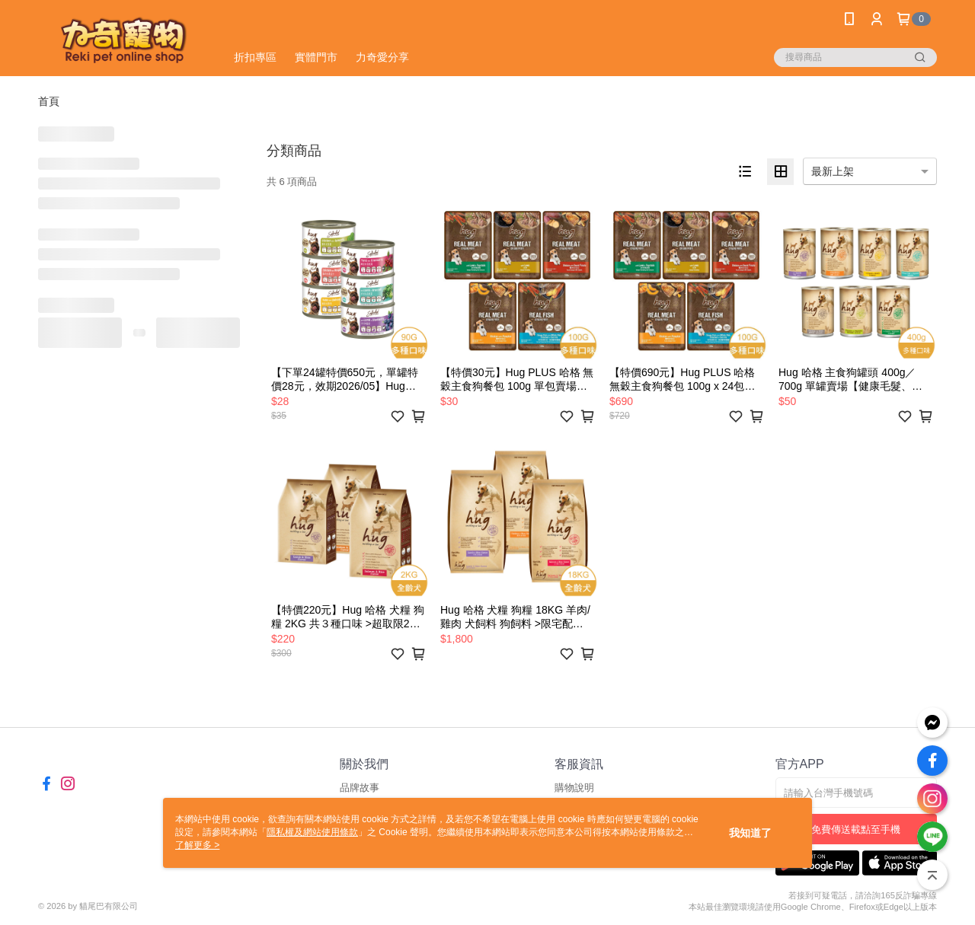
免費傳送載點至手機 (855, 829)
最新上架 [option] (832, 171)
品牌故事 (359, 787)
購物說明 (574, 787)
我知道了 (750, 833)
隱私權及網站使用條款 (312, 832)
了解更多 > (197, 845)
